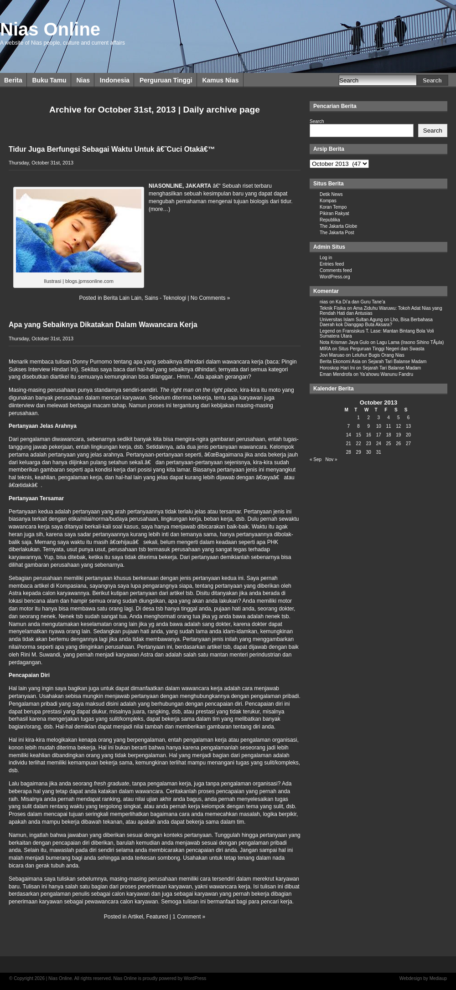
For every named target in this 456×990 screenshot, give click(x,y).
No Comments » (210, 298)
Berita (13, 80)
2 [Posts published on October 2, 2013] (368, 417)
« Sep (315, 459)
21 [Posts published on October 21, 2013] (348, 443)
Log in (326, 257)
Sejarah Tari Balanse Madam (397, 361)
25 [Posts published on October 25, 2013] (388, 443)
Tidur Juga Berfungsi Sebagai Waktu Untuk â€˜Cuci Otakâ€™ (112, 149)
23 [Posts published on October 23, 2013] (368, 443)
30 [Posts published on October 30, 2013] (368, 452)
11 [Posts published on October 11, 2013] (388, 426)
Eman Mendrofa (336, 374)
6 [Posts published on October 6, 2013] (408, 417)
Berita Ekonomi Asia (340, 361)
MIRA (325, 348)
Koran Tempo (333, 207)
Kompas (328, 200)
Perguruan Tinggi (166, 80)
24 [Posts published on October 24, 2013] (378, 443)
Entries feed (332, 264)
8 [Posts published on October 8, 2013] (358, 426)
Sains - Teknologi (165, 298)
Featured (157, 916)
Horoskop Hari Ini (337, 367)
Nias (83, 80)
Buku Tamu (49, 80)
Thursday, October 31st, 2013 (41, 162)
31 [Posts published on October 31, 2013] (378, 452)
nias (324, 301)
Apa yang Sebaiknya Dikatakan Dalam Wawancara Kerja (103, 324)
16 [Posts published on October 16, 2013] (368, 434)
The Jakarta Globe (338, 226)
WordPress (195, 978)
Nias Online (50, 29)
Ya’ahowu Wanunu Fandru (386, 374)
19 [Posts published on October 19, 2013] (398, 434)
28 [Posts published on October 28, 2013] (348, 452)
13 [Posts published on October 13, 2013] (408, 426)
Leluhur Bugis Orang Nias (378, 355)
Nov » (331, 459)
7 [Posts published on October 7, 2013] (348, 426)
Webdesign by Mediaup (423, 978)
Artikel (135, 916)
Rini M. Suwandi (40, 654)
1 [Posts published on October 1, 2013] (358, 417)
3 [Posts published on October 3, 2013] (378, 417)
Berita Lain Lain (122, 298)
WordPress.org (335, 276)
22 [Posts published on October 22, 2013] (358, 443)
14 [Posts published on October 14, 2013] (348, 434)
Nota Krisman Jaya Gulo (344, 342)
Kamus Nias (220, 80)
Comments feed (336, 270)
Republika (330, 219)
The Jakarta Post (337, 232)
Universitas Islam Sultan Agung (351, 319)
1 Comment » (188, 916)
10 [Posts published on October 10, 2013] (378, 426)
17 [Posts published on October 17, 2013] (378, 434)
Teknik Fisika (333, 308)
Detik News (331, 194)
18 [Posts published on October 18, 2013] (388, 434)
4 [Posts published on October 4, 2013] (388, 417)
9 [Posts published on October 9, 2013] (368, 426)
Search (317, 121)
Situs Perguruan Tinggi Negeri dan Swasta (381, 348)
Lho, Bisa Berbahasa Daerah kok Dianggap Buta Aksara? (376, 322)
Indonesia (115, 80)
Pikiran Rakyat (334, 213)
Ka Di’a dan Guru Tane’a (360, 301)
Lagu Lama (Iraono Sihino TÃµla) (410, 342)
